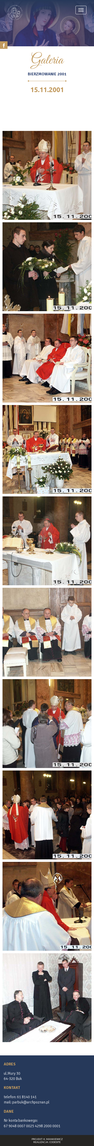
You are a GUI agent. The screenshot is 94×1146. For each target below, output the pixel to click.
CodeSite (55, 1141)
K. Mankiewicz (53, 1138)
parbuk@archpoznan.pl (30, 1102)
